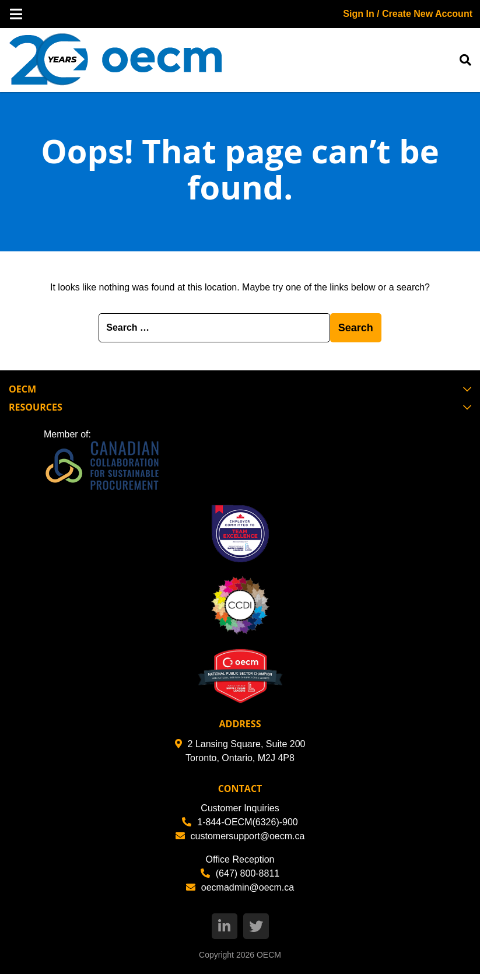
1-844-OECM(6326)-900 (240, 822)
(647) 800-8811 (240, 873)
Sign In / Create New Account (407, 14)
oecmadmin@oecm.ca (240, 887)
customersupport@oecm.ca (240, 836)
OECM (269, 954)
